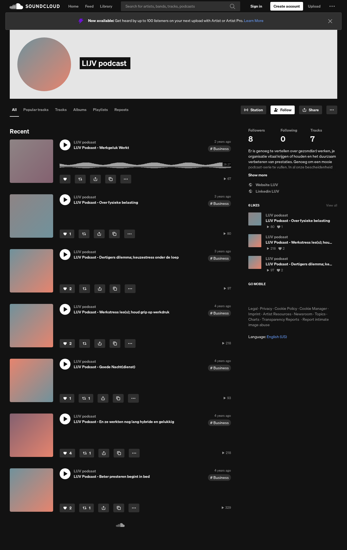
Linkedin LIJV (263, 191)
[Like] (65, 179)
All (14, 110)
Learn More (254, 21)
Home (73, 6)
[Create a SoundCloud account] (286, 6)
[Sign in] (256, 6)
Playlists (100, 110)
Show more (257, 175)
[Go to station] (253, 110)
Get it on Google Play (301, 296)
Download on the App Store (264, 296)
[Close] (330, 21)
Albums (79, 110)
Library (106, 6)
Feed (89, 6)
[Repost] (80, 179)
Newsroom (303, 314)
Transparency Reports (280, 319)
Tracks (61, 110)
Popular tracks (36, 110)
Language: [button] (267, 337)
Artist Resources (277, 314)
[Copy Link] (110, 179)
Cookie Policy (286, 308)
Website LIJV (263, 185)
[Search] (180, 6)
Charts (253, 319)
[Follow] (283, 110)
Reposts (121, 110)
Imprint (254, 314)
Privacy (266, 308)
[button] (332, 6)
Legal (253, 308)
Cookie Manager (313, 308)
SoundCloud (35, 6)
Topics (320, 314)
